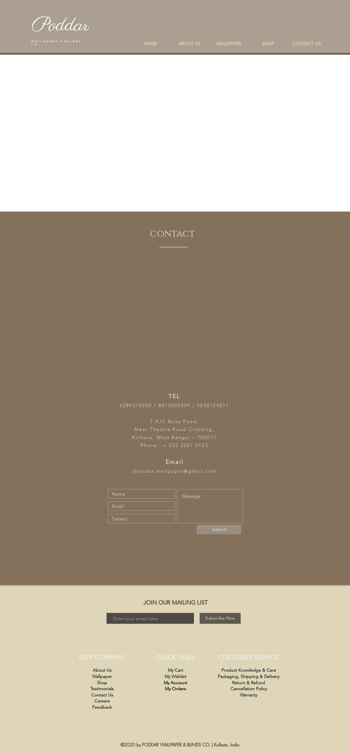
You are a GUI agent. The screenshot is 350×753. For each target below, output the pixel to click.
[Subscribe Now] (220, 618)
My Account (175, 683)
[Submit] (219, 529)
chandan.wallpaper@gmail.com (174, 471)
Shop (102, 683)
